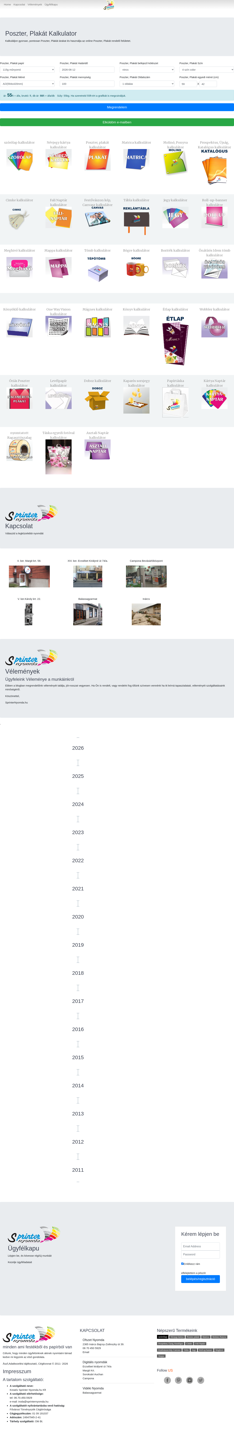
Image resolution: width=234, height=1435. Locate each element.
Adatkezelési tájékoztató (23, 1363)
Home (8, 4)
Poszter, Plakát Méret (12, 77)
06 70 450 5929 (92, 1348)
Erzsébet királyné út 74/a (97, 1366)
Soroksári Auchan (93, 1374)
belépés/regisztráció (200, 1279)
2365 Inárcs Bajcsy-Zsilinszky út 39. (103, 1344)
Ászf (5, 1363)
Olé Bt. (38, 1421)
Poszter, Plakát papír (12, 63)
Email (86, 1352)
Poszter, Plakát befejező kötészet (139, 63)
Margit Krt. (89, 1370)
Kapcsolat (19, 4)
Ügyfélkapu (51, 4)
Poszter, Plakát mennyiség (75, 77)
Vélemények (35, 4)
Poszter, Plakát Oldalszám (135, 77)
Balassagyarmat (92, 1392)
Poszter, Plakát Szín (191, 63)
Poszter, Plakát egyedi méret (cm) (199, 77)
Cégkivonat (44, 1363)
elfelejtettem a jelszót (193, 1272)
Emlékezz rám (190, 1263)
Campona (88, 1378)
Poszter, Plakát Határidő (74, 63)
